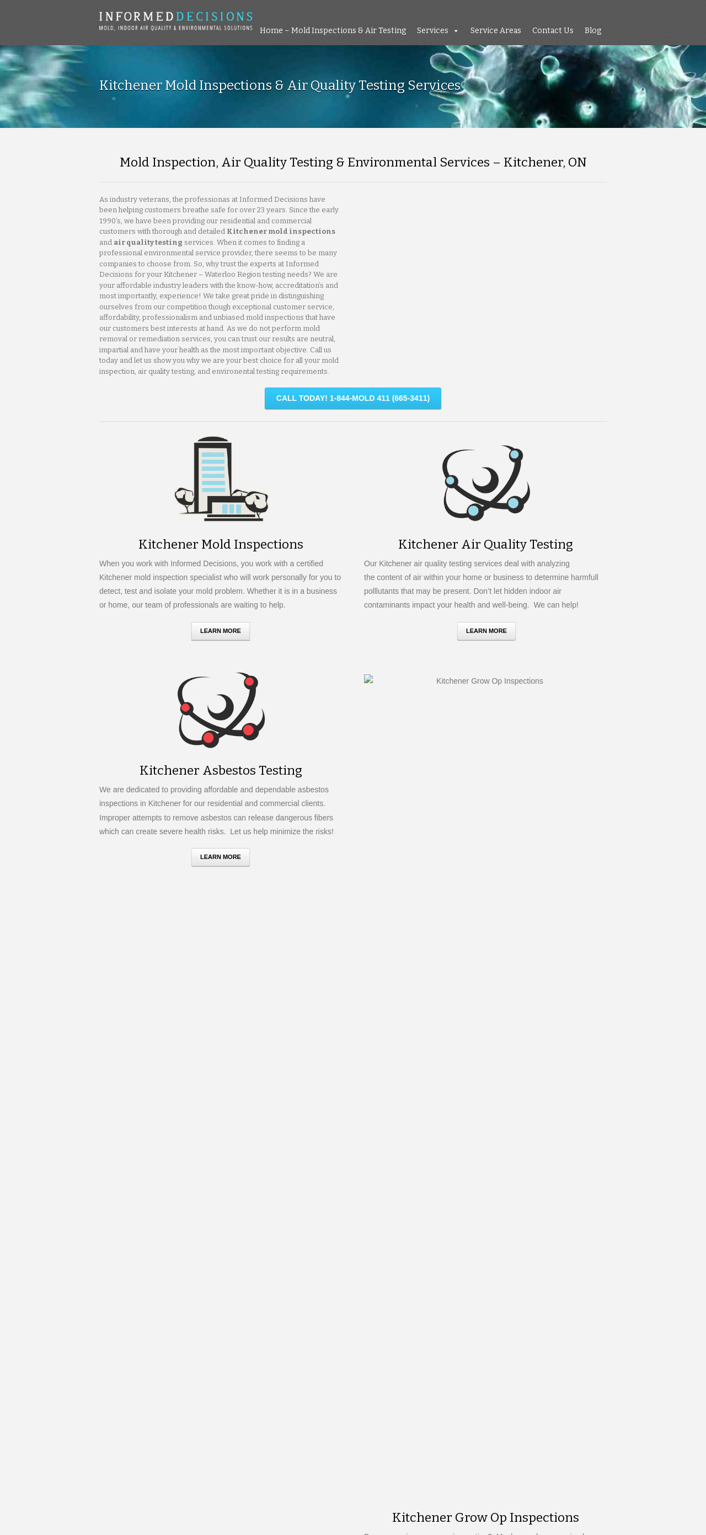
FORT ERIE (270, 1313)
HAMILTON (249, 1325)
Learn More (220, 630)
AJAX (139, 1292)
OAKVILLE (116, 1346)
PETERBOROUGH (257, 1346)
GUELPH (209, 1325)
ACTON (111, 1292)
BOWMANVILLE (125, 1303)
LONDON (114, 1335)
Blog (593, 30)
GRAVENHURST (126, 1325)
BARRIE (249, 1292)
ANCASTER (173, 1292)
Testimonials (168, 1504)
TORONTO (266, 1368)
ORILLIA (206, 1346)
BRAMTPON (174, 1303)
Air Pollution (520, 1327)
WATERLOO (146, 1378)
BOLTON (283, 1292)
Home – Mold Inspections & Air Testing (333, 30)
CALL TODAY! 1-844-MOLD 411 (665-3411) (353, 398)
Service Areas (495, 30)
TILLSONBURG (216, 1368)
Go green (516, 1316)
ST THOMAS (204, 1356)
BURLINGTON (275, 1303)
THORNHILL (165, 1368)
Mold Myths (519, 1282)
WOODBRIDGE (198, 1378)
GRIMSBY (176, 1325)
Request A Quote (353, 1103)
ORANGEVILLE (165, 1346)
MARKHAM (154, 1335)
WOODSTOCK (253, 1378)
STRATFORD (120, 1368)
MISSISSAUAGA (239, 1335)
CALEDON (116, 1313)
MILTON (192, 1335)
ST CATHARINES (149, 1356)
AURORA (214, 1292)
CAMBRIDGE (162, 1313)
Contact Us (553, 30)
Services (432, 30)
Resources (225, 1504)
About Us (115, 1504)
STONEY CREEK (259, 1356)
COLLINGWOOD (217, 1313)
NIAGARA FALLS (300, 1335)
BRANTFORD (223, 1303)
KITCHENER (294, 1325)
